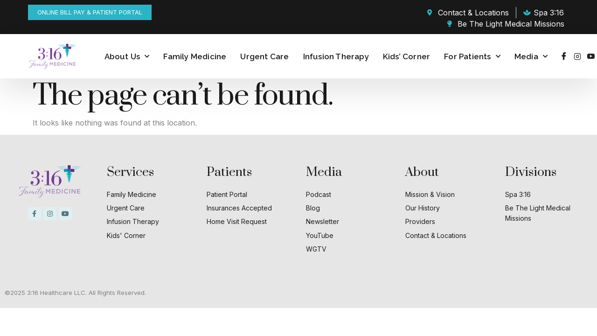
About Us (127, 56)
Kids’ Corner (406, 56)
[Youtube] (591, 56)
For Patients (472, 56)
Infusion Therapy (336, 56)
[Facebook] (563, 56)
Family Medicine (194, 56)
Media (531, 56)
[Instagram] (577, 56)
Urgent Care (264, 56)
